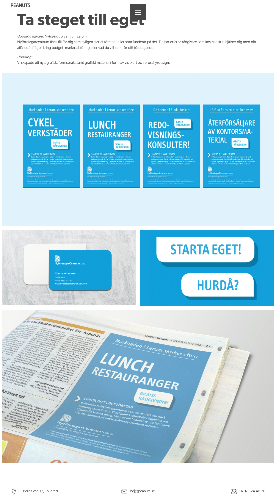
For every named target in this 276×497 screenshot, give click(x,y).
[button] (138, 12)
